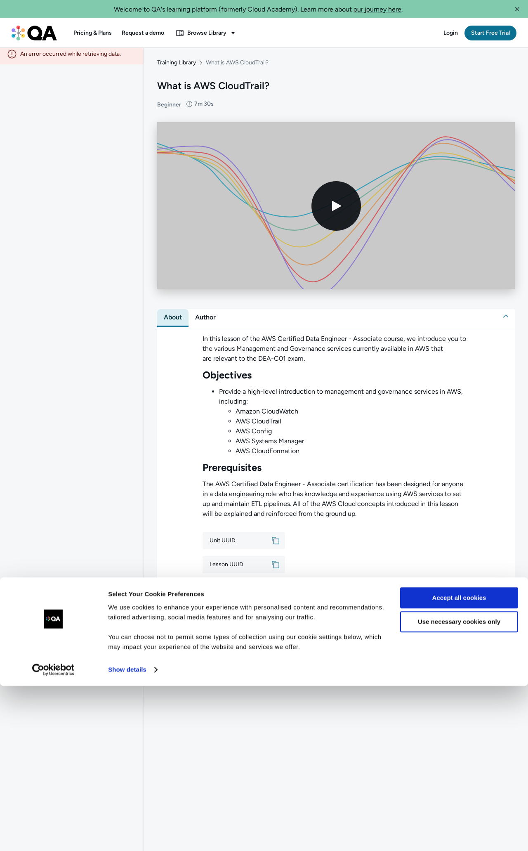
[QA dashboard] (34, 33)
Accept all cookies (459, 762)
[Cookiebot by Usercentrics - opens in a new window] (53, 835)
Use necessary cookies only (459, 786)
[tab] (173, 321)
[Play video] (336, 210)
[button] (517, 9)
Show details (127, 834)
